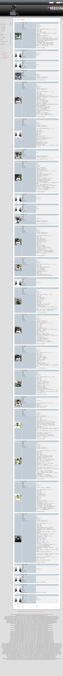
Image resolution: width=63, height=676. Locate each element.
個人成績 (3, 29)
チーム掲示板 (2, 37)
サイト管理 (4, 58)
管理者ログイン (3, 44)
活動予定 (3, 25)
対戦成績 (3, 27)
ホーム (1, 22)
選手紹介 (2, 34)
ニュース (2, 32)
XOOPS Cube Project (34, 611)
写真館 (1, 39)
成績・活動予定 (3, 24)
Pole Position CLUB (3, 41)
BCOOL (44, 611)
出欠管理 (2, 36)
